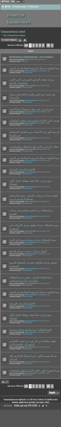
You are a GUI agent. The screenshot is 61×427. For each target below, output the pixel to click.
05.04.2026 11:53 (43, 149)
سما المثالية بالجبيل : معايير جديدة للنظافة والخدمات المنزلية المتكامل (30, 279)
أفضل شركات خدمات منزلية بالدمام (28, 251)
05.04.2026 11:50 (43, 172)
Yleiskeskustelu (27, 72)
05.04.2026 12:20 (43, 138)
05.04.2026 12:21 (43, 123)
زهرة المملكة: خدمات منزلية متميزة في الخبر (32, 240)
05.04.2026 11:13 (43, 283)
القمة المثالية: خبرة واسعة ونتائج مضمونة (30, 329)
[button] (26, 45)
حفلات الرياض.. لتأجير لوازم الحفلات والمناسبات (34, 146)
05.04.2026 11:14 (43, 268)
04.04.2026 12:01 (43, 347)
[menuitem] (8, 7)
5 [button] (43, 45)
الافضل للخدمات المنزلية (22, 169)
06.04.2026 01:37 (40, 59)
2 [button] (33, 45)
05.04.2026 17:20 (43, 112)
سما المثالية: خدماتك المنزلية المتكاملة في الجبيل (34, 68)
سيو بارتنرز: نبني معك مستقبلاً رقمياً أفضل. (31, 109)
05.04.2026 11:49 (43, 187)
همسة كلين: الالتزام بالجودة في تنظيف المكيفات (34, 120)
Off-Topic (25, 61)
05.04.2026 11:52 (43, 160)
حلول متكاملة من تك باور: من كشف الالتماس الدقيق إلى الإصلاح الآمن (32, 342)
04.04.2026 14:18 (43, 306)
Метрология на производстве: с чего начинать (31, 57)
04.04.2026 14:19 (43, 295)
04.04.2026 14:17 (43, 321)
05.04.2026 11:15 (43, 254)
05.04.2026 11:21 (43, 201)
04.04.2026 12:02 (43, 332)
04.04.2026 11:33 (43, 362)
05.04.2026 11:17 (43, 242)
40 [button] (48, 45)
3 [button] (36, 45)
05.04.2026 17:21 (43, 100)
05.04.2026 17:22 (43, 85)
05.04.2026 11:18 (43, 231)
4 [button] (39, 45)
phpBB (28, 399)
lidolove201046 (30, 71)
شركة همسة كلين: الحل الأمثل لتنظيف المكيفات (34, 370)
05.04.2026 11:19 (43, 216)
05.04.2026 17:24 (43, 71)
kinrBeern (28, 59)
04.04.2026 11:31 (43, 373)
